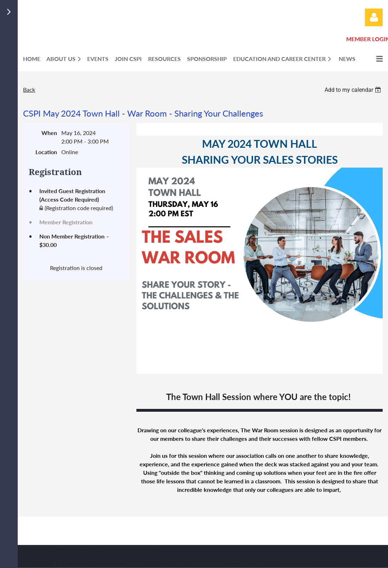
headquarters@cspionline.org (335, 563)
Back (29, 89)
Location (46, 151)
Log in (374, 17)
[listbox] (354, 89)
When (49, 132)
